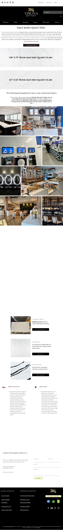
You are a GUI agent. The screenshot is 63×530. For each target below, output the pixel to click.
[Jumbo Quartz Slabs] (31, 45)
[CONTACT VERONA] (53, 496)
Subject (35, 464)
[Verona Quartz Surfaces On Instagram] (13, 2)
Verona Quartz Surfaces (9, 526)
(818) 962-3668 (48, 2)
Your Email (50, 458)
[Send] (38, 478)
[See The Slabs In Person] (40, 329)
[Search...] (53, 12)
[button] (61, 16)
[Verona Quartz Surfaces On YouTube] (51, 508)
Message (36, 469)
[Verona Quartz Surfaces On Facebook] (5, 2)
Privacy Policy (38, 527)
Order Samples (40, 2)
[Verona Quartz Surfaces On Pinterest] (10, 2)
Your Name (36, 458)
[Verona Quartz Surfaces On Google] (8, 2)
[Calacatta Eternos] (40, 354)
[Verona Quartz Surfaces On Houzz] (2, 2)
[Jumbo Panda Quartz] (40, 375)
